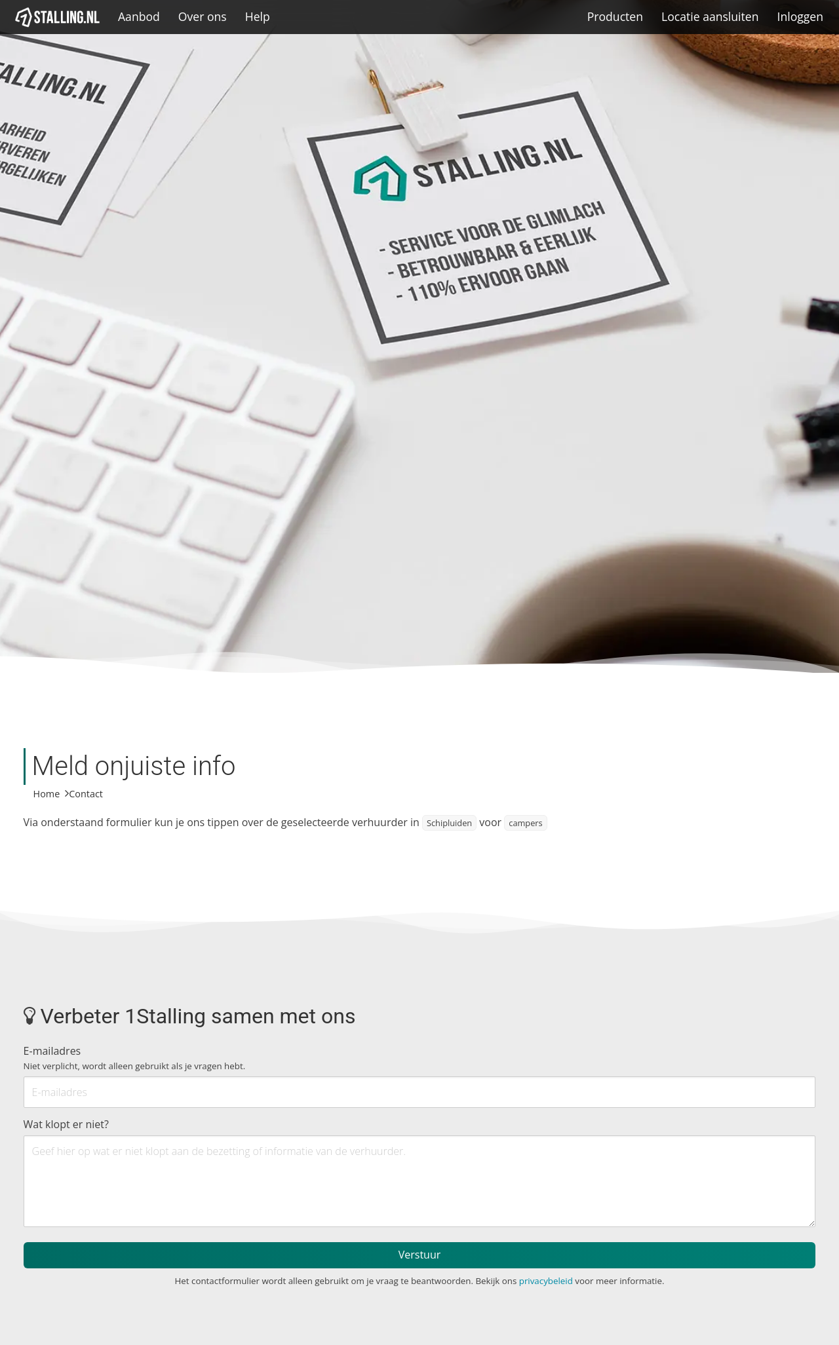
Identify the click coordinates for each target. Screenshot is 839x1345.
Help (257, 16)
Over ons (202, 16)
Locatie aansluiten (709, 16)
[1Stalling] (57, 17)
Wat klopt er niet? (66, 1124)
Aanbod (139, 16)
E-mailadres (135, 1058)
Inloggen (800, 16)
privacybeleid (546, 1281)
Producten (615, 16)
